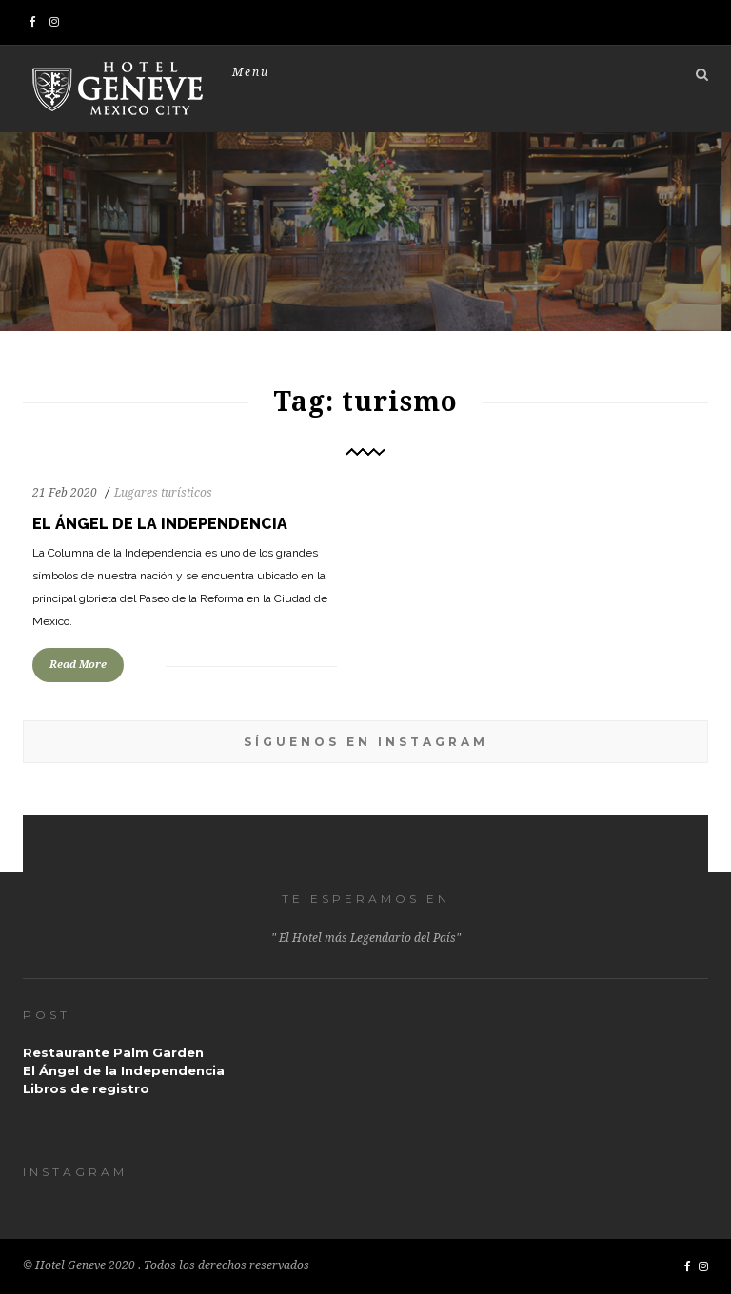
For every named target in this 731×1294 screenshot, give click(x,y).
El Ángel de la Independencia (159, 524)
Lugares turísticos (163, 493)
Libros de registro (86, 1088)
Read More (78, 664)
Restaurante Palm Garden (113, 1052)
